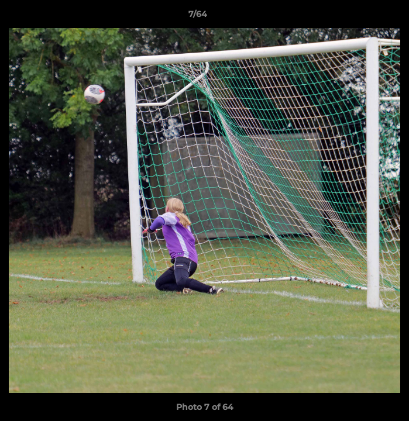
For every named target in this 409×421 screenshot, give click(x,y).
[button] (367, 17)
